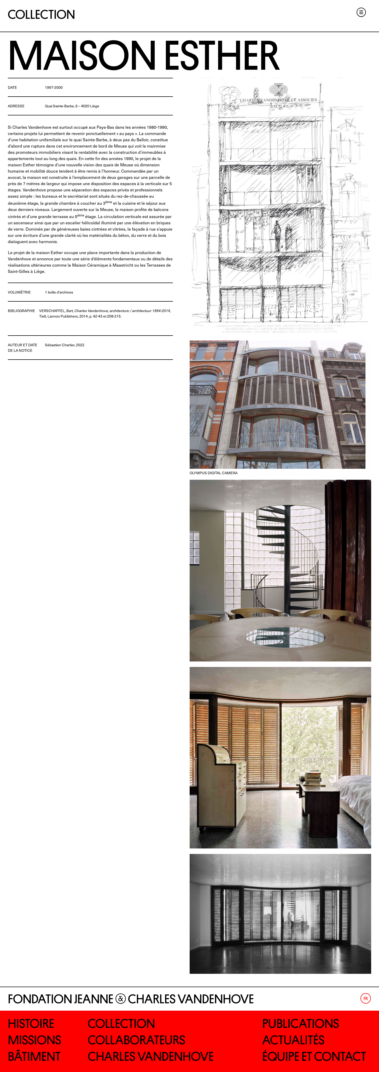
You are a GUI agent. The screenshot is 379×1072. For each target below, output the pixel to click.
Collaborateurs (136, 1040)
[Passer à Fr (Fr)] (365, 998)
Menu (361, 12)
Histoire (31, 1023)
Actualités (293, 1040)
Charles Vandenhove (151, 1056)
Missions (34, 1040)
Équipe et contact (314, 1056)
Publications (300, 1023)
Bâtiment (34, 1056)
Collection (41, 14)
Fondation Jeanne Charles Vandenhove (131, 999)
